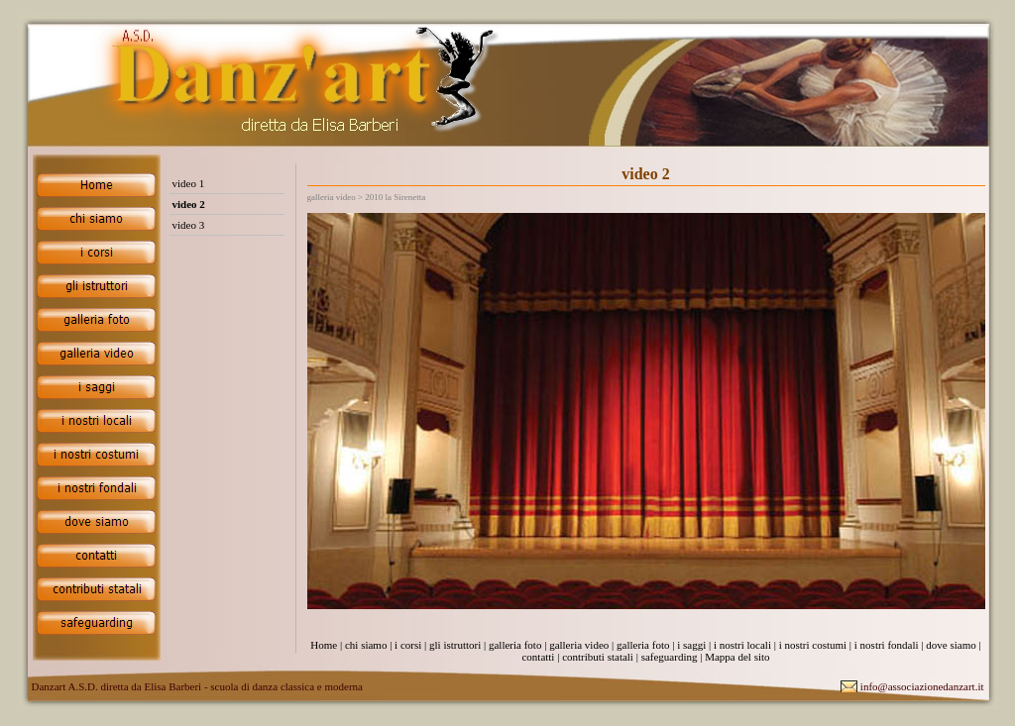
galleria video (579, 645)
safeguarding (669, 657)
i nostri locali (742, 645)
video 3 (188, 225)
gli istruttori (455, 645)
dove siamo (950, 645)
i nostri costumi (812, 645)
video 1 (188, 183)
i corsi (408, 645)
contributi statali (597, 657)
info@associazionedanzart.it (922, 686)
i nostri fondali (886, 645)
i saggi (691, 645)
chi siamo (366, 645)
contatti (537, 657)
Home (323, 645)
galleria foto (515, 645)
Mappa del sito (737, 657)
